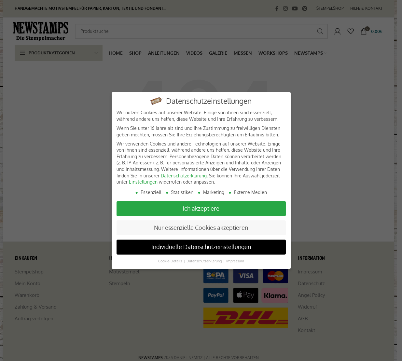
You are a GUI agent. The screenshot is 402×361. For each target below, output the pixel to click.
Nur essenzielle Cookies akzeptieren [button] (201, 227)
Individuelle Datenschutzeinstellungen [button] (201, 246)
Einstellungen (143, 182)
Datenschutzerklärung (184, 175)
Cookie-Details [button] (170, 261)
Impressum (235, 261)
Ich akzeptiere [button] (201, 208)
